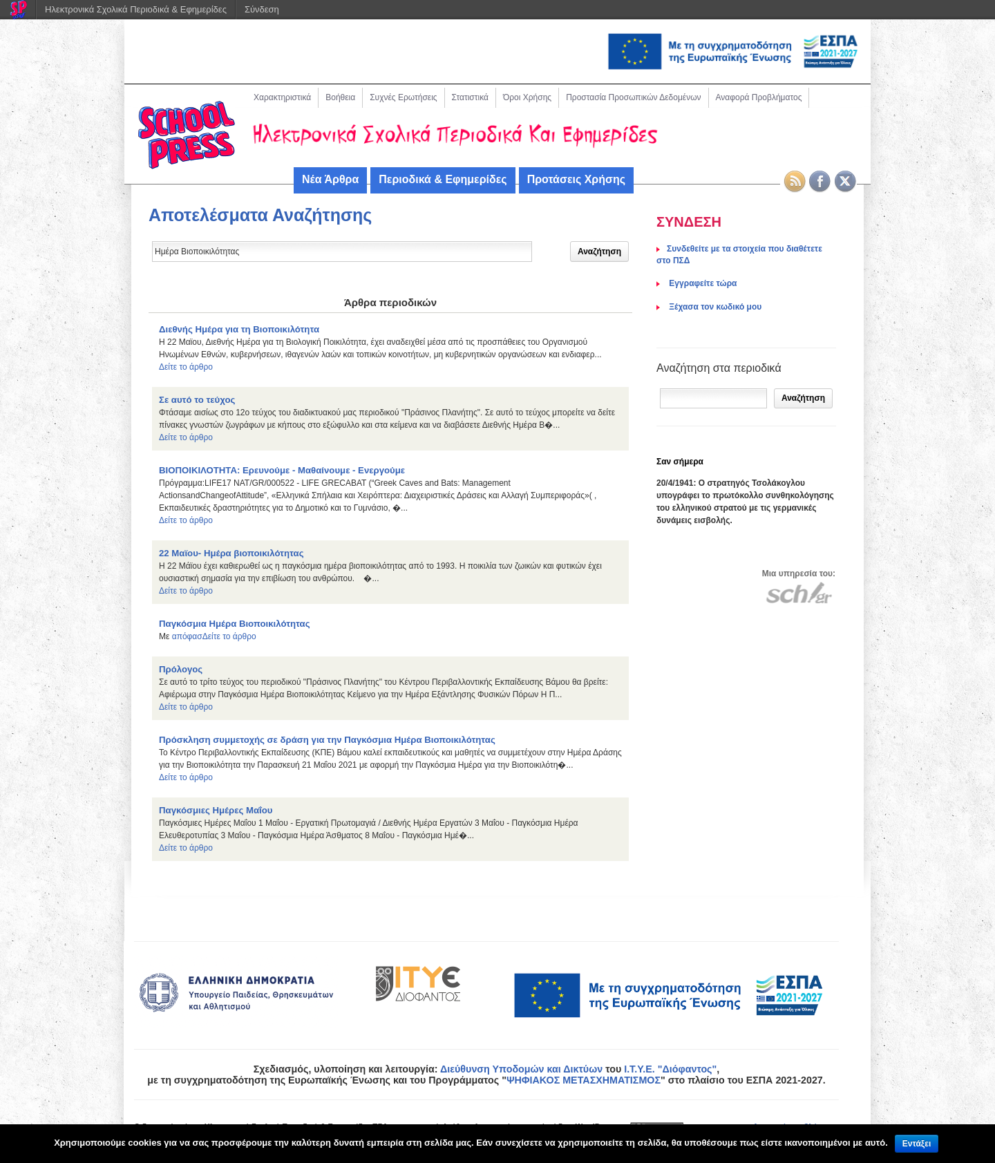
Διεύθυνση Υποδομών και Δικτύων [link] (521, 1069)
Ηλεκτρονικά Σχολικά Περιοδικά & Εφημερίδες (136, 9)
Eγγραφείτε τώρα (702, 283)
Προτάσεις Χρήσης (576, 179)
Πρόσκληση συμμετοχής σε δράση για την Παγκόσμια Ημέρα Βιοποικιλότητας (327, 740)
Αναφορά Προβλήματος (759, 97)
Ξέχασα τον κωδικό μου (714, 307)
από (179, 636)
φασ (194, 636)
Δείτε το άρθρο (186, 367)
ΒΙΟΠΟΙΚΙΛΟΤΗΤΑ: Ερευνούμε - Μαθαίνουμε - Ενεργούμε (282, 470)
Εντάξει (916, 1143)
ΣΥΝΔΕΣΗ (688, 221)
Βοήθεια (340, 97)
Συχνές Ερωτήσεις (403, 97)
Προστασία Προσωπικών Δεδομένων (633, 97)
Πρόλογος (180, 669)
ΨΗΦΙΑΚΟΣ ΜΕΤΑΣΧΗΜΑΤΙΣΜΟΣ (583, 1080)
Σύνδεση (262, 9)
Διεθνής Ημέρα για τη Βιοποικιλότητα (239, 329)
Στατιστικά (470, 97)
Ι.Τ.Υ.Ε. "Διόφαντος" (670, 1069)
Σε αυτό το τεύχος (197, 400)
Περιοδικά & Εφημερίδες (442, 179)
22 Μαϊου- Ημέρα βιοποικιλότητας (231, 553)
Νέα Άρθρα (330, 179)
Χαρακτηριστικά (282, 97)
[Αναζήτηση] (713, 398)
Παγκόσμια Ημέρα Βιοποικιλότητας (234, 623)
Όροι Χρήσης (527, 97)
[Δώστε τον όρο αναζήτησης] (342, 251)
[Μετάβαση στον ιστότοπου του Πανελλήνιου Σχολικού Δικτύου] (799, 592)
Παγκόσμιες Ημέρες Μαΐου (215, 810)
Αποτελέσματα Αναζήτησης (260, 215)
